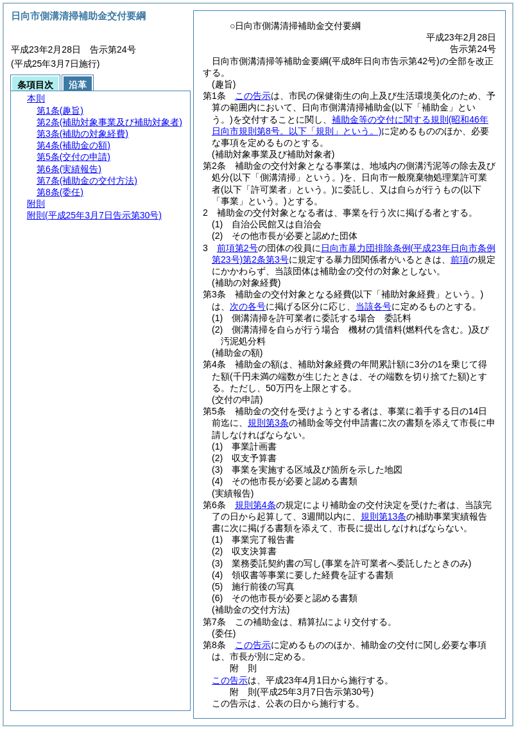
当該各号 (373, 306)
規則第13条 (384, 516)
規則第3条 (268, 422)
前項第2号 (237, 248)
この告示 (253, 96)
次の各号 (248, 306)
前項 (460, 259)
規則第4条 (255, 505)
